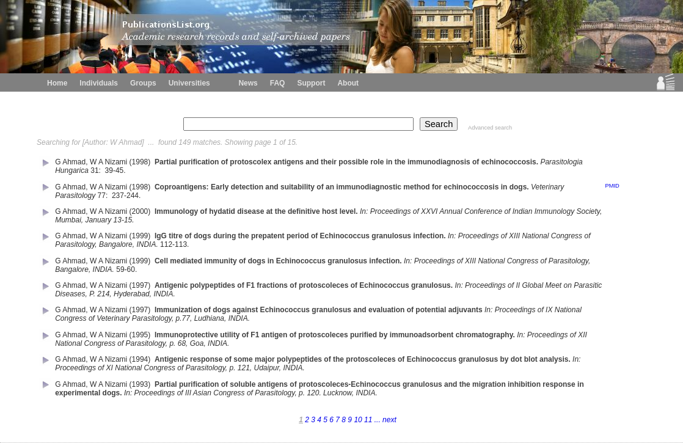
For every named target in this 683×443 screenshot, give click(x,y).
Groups (143, 83)
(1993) (141, 384)
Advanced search (490, 128)
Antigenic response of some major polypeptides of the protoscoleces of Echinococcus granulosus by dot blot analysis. (363, 359)
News (247, 83)
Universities (189, 83)
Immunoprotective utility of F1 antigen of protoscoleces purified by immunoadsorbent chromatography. (335, 335)
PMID (612, 186)
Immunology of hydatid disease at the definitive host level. (256, 211)
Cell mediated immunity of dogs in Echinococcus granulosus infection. (278, 261)
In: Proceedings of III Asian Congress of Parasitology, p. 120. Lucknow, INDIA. (251, 393)
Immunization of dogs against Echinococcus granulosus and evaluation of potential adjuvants (319, 310)
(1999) (141, 236)
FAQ (277, 83)
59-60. (127, 269)
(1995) (141, 335)
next (388, 420)
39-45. (116, 170)
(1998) (141, 162)
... (377, 420)
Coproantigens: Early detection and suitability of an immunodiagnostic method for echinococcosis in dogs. (342, 187)
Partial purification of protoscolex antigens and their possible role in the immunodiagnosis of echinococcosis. (346, 162)
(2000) (141, 211)
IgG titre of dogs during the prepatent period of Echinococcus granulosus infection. (300, 236)
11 (369, 420)
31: (96, 170)
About (348, 83)
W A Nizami (108, 162)
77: (104, 195)
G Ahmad (70, 162)
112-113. (175, 244)
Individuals (98, 83)
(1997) (141, 285)
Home (57, 83)
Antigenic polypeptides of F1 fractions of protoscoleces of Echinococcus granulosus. (304, 285)
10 (359, 420)
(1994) (141, 359)
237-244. (127, 195)
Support (311, 83)
